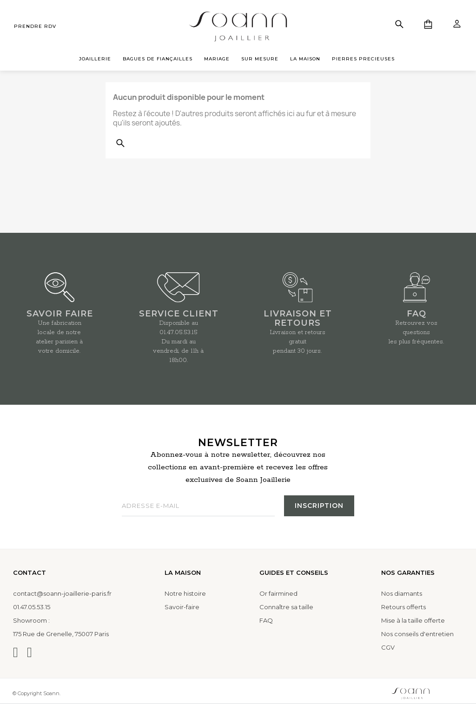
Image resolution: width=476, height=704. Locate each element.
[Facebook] (29, 652)
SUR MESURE (259, 59)
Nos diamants (401, 593)
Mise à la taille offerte (413, 620)
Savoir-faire (182, 607)
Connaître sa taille (286, 607)
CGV (388, 647)
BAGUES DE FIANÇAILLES (157, 59)
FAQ (266, 620)
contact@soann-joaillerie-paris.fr (62, 593)
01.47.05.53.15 (178, 332)
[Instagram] (15, 652)
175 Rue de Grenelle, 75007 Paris (61, 634)
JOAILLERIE (95, 59)
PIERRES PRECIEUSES (363, 59)
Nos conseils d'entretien (417, 634)
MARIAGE (217, 59)
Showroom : (31, 620)
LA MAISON (305, 59)
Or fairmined (278, 593)
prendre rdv (35, 26)
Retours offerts (403, 607)
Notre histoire (185, 593)
